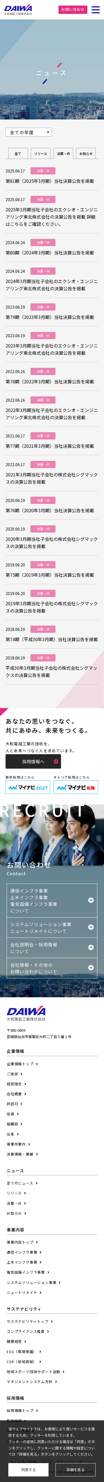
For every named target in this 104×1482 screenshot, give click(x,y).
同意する (28, 1469)
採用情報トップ (20, 1410)
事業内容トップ (20, 1242)
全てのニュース (20, 1183)
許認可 (12, 1103)
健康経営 (14, 1341)
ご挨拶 (12, 1073)
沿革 (10, 1134)
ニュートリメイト (22, 1292)
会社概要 (14, 1093)
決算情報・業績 (20, 1154)
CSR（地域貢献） (22, 1361)
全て (18, 153)
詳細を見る (76, 1469)
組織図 (12, 1123)
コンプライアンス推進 (26, 1331)
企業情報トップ (20, 1063)
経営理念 (14, 1083)
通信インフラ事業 (22, 1252)
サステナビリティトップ (28, 1321)
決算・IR (63, 153)
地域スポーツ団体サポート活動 (33, 1371)
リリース (40, 153)
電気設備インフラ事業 (26, 1272)
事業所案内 (16, 1144)
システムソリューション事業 (31, 1282)
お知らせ (86, 153)
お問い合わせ (73, 9)
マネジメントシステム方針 (30, 1381)
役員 (10, 1113)
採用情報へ (40, 761)
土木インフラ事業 (22, 1262)
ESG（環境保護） (22, 1351)
